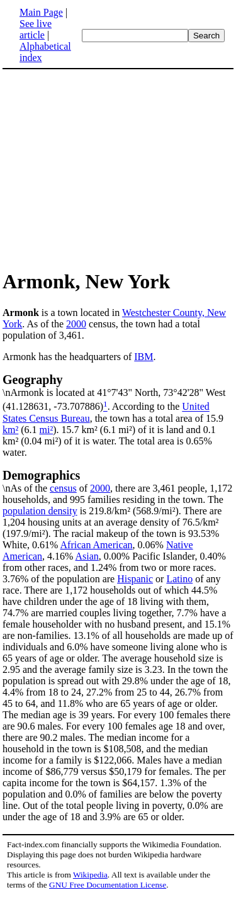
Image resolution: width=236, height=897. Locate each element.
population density (40, 510)
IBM (143, 356)
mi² (46, 429)
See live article (36, 29)
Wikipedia (90, 874)
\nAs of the (118, 481)
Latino (179, 578)
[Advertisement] (108, 169)
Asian (87, 556)
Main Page (41, 12)
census (63, 488)
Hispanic (135, 578)
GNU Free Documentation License (107, 884)
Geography (33, 379)
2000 (76, 324)
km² (10, 429)
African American (96, 544)
